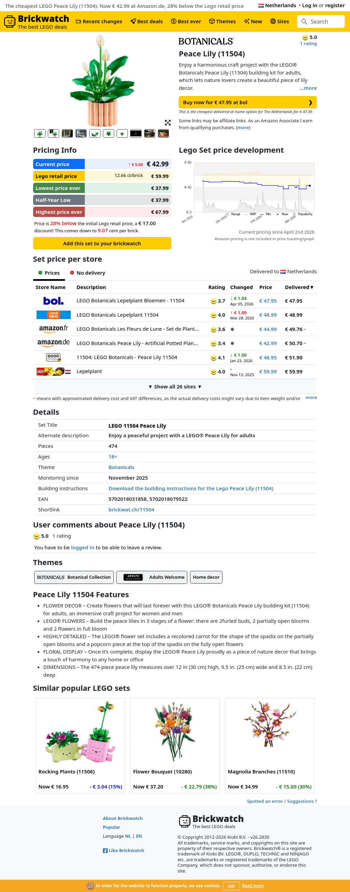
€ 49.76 (293, 329)
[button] (168, 122)
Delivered (297, 287)
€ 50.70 (293, 343)
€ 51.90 (293, 357)
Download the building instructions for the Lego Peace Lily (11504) (190, 488)
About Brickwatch (123, 818)
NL (128, 836)
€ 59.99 (268, 371)
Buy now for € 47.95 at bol (248, 102)
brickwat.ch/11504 (131, 509)
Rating (216, 287)
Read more (253, 886)
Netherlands (277, 5)
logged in (82, 547)
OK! (231, 886)
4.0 (218, 314)
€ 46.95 (268, 357)
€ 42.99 (268, 343)
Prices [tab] (49, 272)
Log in (310, 5)
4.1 (218, 357)
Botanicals (121, 467)
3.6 (218, 329)
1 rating (308, 43)
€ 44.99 (268, 329)
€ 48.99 (268, 314)
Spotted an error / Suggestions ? (282, 801)
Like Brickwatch (123, 850)
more (310, 87)
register (335, 5)
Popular (111, 827)
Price (265, 287)
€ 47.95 (268, 300)
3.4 (218, 343)
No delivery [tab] (87, 272)
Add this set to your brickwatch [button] (102, 243)
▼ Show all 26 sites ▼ (175, 386)
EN (139, 836)
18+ (112, 456)
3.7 (218, 300)
